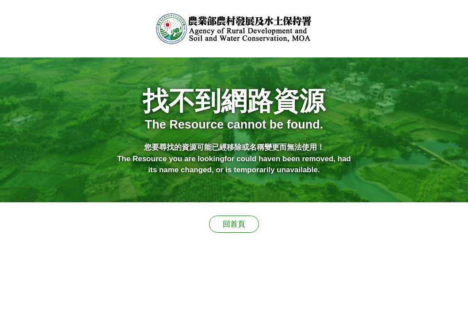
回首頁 (234, 224)
